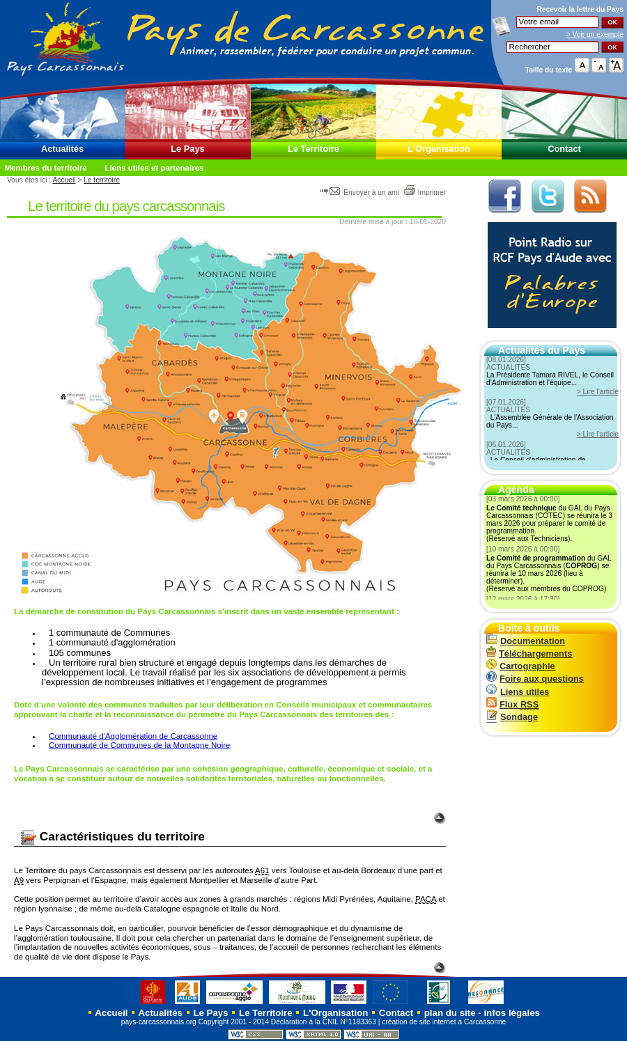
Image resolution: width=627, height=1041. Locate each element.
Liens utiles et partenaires (153, 168)
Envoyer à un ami (360, 192)
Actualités (62, 148)
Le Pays (187, 148)
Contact (564, 148)
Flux (512, 704)
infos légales (511, 1013)
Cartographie (520, 666)
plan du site (450, 1013)
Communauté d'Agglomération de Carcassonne (133, 736)
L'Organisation (439, 148)
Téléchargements (529, 653)
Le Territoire (313, 148)
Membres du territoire (45, 168)
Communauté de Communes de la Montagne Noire (140, 745)
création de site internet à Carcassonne (444, 1022)
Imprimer (424, 192)
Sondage (512, 717)
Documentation (525, 641)
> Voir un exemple (595, 34)
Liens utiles (517, 692)
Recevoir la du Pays (580, 9)
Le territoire (102, 180)
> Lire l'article (598, 392)
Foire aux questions (535, 678)
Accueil (63, 180)
